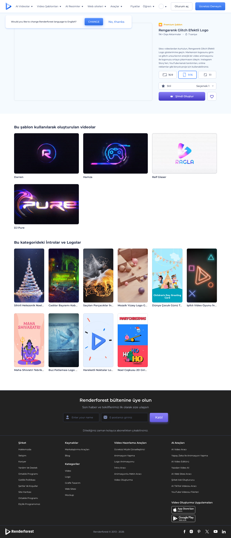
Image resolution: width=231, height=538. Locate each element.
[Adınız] (81, 417)
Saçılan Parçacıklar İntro (99, 305)
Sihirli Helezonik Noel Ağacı (32, 305)
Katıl (159, 417)
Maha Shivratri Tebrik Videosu (33, 370)
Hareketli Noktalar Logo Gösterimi (105, 370)
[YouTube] (215, 532)
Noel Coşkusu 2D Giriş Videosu (138, 370)
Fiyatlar (135, 6)
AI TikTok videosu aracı (184, 486)
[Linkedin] (224, 532)
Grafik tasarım (72, 483)
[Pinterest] (199, 532)
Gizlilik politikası (26, 479)
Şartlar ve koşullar (28, 486)
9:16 (187, 75)
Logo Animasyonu (124, 461)
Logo (68, 476)
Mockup (69, 495)
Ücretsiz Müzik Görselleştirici (129, 449)
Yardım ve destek (27, 467)
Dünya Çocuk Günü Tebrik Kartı (173, 305)
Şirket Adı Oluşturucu (183, 479)
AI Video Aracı (179, 449)
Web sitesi (70, 488)
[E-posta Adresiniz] (124, 417)
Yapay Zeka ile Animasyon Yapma (189, 455)
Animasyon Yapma (124, 455)
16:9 (168, 75)
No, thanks (116, 22)
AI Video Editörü (180, 461)
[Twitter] (207, 532)
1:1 (207, 75)
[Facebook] (184, 532)
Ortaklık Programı (28, 473)
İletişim (22, 455)
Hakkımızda (24, 449)
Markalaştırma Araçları (77, 449)
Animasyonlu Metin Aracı (127, 473)
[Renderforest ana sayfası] (8, 6)
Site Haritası (24, 492)
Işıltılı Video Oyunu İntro (203, 305)
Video (68, 470)
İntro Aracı (120, 467)
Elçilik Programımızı (29, 504)
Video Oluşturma (123, 479)
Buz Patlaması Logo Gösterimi (68, 370)
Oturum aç (182, 6)
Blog (67, 455)
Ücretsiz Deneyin (210, 6)
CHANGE (93, 21)
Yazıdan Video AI (180, 467)
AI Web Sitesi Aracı (181, 473)
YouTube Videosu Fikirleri (185, 492)
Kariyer (22, 461)
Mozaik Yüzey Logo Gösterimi (137, 305)
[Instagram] (191, 532)
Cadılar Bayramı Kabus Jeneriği (69, 305)
